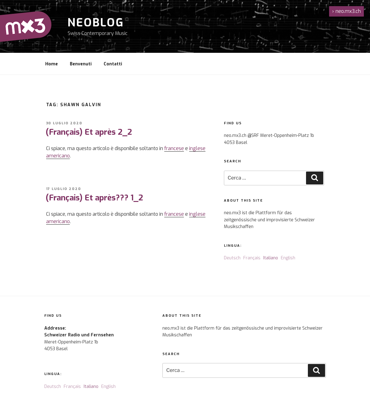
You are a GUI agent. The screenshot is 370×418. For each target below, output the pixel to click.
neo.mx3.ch (346, 11)
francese (174, 148)
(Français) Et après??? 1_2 (94, 197)
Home (51, 64)
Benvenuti (81, 64)
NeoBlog (96, 22)
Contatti (113, 64)
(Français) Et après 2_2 (89, 132)
